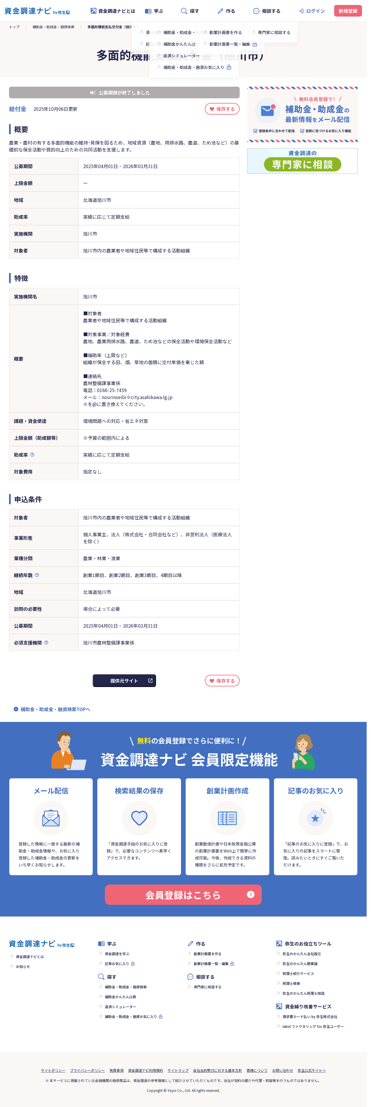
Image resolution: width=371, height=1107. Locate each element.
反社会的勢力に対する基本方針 (217, 1070)
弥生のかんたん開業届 (300, 963)
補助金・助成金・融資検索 (53, 26)
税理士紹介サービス (298, 973)
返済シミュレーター (120, 1006)
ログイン (315, 10)
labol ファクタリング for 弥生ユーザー (313, 1026)
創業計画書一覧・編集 (211, 963)
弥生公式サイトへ (312, 1070)
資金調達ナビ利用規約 (145, 1070)
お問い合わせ (282, 1070)
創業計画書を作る (208, 953)
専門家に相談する (208, 986)
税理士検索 (291, 983)
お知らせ (23, 966)
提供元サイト (124, 680)
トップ (14, 26)
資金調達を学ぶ (117, 953)
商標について (257, 1070)
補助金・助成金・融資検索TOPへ (55, 709)
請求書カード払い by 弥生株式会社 (310, 1016)
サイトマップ (178, 1070)
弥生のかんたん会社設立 (302, 953)
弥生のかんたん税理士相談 (304, 993)
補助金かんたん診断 (120, 996)
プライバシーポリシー (87, 1070)
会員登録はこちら (199, 894)
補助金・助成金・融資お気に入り (131, 1016)
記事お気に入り (117, 963)
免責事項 (116, 1070)
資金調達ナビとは (112, 10)
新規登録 (348, 10)
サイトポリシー (53, 1070)
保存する (225, 108)
